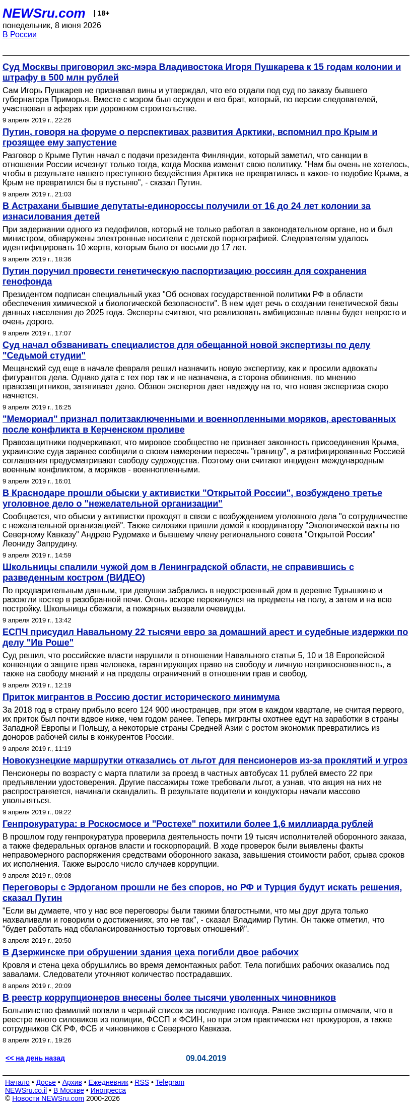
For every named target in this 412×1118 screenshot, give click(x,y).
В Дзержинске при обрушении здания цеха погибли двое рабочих (151, 952)
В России (20, 34)
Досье (46, 1082)
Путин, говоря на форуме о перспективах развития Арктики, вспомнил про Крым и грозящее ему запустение (190, 137)
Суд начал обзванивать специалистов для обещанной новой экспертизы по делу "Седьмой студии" (186, 350)
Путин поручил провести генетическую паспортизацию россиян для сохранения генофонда (185, 276)
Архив (72, 1082)
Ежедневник (108, 1082)
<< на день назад (35, 1058)
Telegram (170, 1082)
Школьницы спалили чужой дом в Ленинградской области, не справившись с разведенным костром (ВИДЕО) (178, 572)
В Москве (68, 1090)
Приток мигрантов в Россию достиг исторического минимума (141, 697)
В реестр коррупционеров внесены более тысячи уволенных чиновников (169, 998)
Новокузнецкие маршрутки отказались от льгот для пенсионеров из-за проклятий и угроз (205, 760)
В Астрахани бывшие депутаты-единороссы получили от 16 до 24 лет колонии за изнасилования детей (187, 211)
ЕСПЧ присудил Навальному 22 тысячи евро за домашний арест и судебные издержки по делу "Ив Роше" (205, 637)
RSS (141, 1082)
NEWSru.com (44, 13)
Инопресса (108, 1090)
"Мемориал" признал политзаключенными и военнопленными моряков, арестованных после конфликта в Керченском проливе (199, 424)
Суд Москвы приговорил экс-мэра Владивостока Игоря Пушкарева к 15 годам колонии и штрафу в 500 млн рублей (202, 72)
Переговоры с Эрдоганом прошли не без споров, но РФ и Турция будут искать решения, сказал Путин (202, 892)
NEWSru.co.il (26, 1090)
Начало (17, 1082)
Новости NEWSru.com (48, 1098)
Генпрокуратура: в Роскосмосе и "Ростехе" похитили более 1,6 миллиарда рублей (188, 824)
